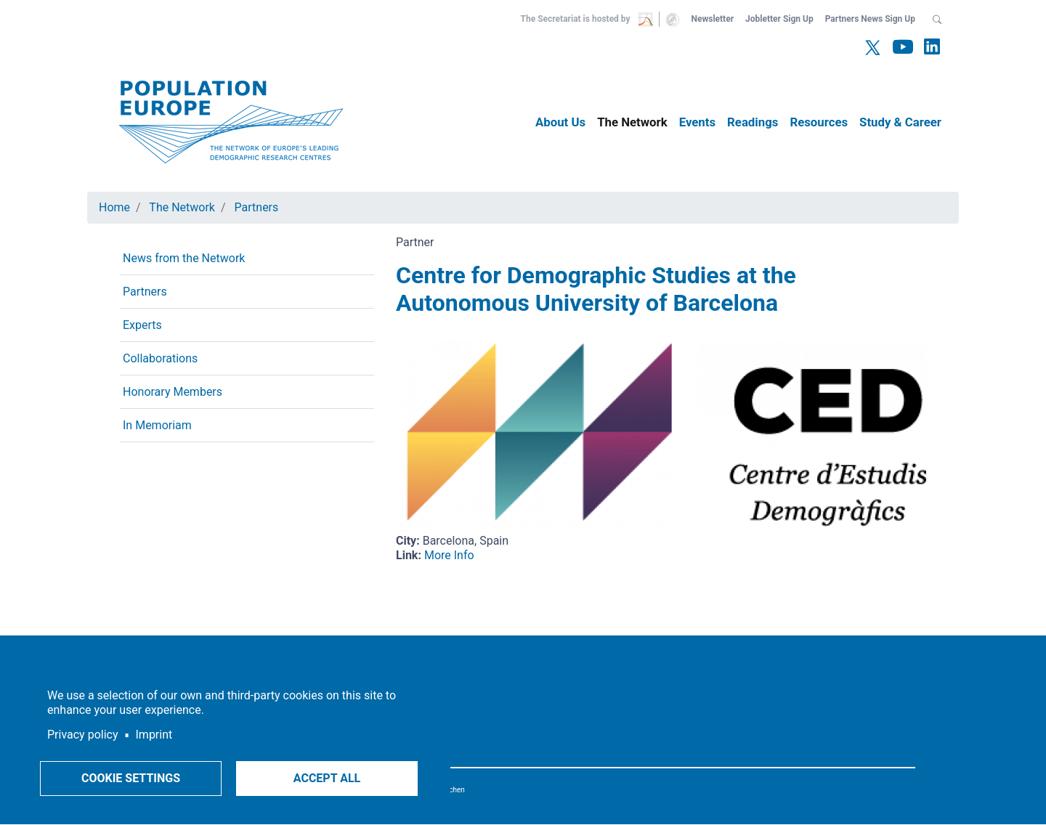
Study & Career (900, 122)
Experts (142, 325)
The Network (632, 122)
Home (114, 207)
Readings (752, 122)
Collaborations (160, 358)
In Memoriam (157, 425)
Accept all (326, 778)
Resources (819, 122)
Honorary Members (172, 392)
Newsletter (712, 19)
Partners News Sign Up (870, 19)
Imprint (154, 734)
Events (697, 122)
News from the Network (184, 258)
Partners (257, 207)
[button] (937, 19)
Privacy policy (82, 734)
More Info (449, 555)
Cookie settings (130, 778)
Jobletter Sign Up (779, 19)
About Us (560, 122)
